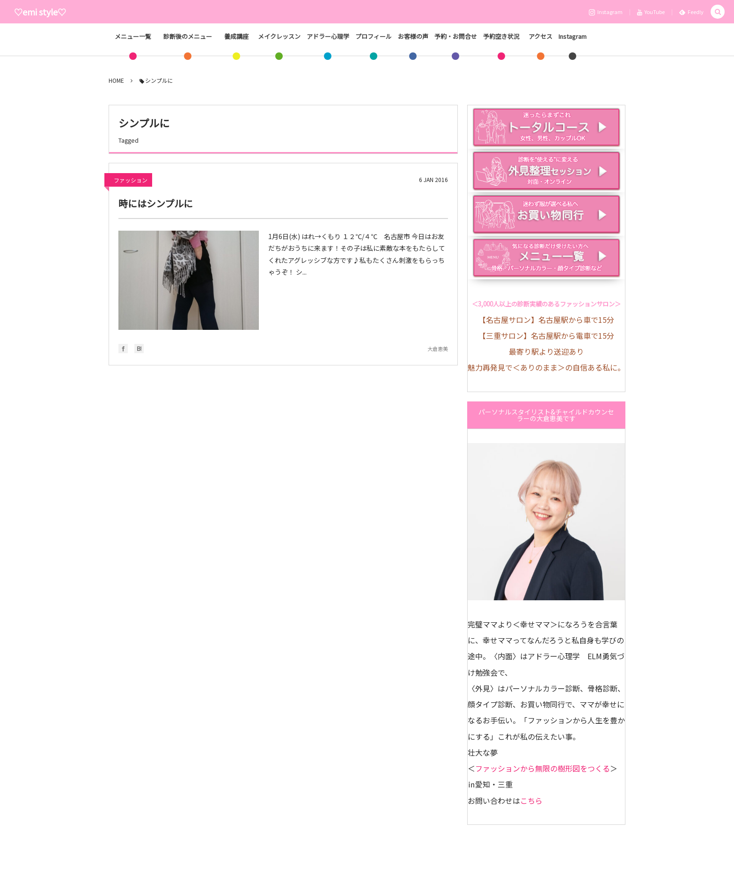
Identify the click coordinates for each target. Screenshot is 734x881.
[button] (718, 12)
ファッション (130, 180)
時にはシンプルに (155, 204)
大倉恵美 (437, 349)
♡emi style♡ (40, 12)
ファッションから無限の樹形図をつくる (542, 768)
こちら (531, 800)
